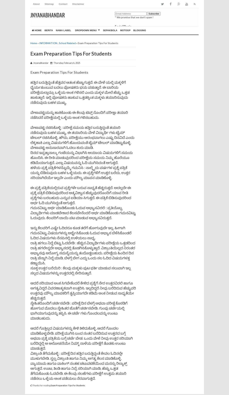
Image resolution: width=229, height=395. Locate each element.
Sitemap (49, 4)
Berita (49, 30)
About (36, 4)
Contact (63, 4)
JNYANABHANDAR (47, 15)
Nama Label (63, 30)
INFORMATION (48, 43)
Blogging (139, 30)
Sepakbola (110, 30)
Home (37, 30)
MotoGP (125, 30)
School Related (67, 43)
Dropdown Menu (86, 30)
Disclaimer (78, 4)
